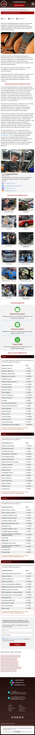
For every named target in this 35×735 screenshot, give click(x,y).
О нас (20, 706)
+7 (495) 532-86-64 (19, 2)
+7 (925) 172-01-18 (10, 183)
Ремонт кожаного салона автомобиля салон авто (10, 657)
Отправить (17, 645)
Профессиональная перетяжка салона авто (9, 662)
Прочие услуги (6, 563)
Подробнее (13, 729)
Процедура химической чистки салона (8, 671)
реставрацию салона (7, 135)
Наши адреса (11, 709)
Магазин (21, 710)
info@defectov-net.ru (10, 190)
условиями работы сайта (16, 640)
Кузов (4, 358)
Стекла (4, 499)
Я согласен (17, 731)
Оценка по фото (19, 5)
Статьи (10, 712)
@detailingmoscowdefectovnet (13, 186)
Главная (10, 706)
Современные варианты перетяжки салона (9, 665)
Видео (10, 710)
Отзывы (21, 707)
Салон (4, 435)
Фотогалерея (22, 709)
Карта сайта (22, 712)
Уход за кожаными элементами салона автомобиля (10, 668)
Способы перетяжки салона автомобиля (8, 660)
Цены (9, 707)
